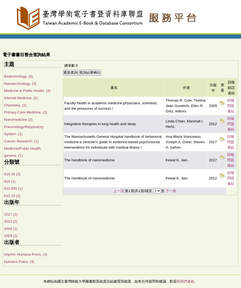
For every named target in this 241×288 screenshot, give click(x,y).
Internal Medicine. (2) (21, 98)
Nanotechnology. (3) (20, 84)
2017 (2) (11, 214)
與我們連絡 (185, 281)
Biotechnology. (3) (18, 76)
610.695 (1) (13, 188)
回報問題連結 (230, 105)
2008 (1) (11, 229)
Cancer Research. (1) (21, 141)
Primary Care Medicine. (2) (25, 112)
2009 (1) (11, 236)
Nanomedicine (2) (18, 120)
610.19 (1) (12, 196)
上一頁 (118, 191)
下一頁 (171, 191)
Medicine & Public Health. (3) (27, 91)
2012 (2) (11, 221)
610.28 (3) (12, 174)
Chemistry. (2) (15, 105)
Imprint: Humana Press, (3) (25, 254)
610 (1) (9, 181)
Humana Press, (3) (19, 262)
